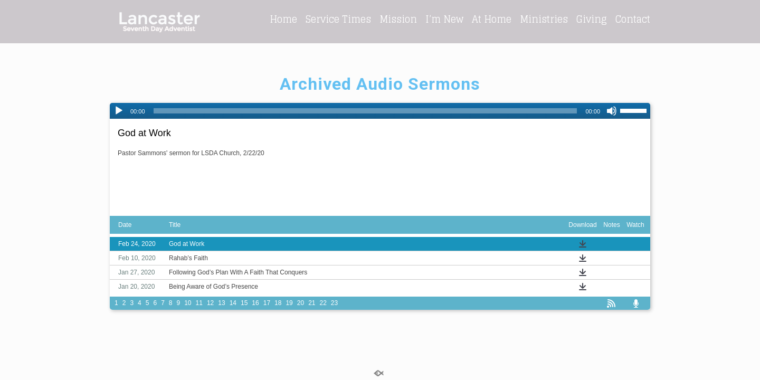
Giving (591, 19)
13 (221, 303)
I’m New (444, 19)
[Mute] (611, 111)
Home (283, 19)
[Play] (118, 111)
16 (255, 303)
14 (233, 303)
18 (277, 303)
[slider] (365, 110)
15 (244, 303)
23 (334, 303)
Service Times (338, 19)
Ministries (544, 19)
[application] (380, 111)
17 (266, 303)
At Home (491, 19)
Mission (398, 19)
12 (210, 303)
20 (300, 303)
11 (199, 303)
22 (323, 303)
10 (187, 303)
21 (311, 303)
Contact (632, 19)
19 (289, 303)
